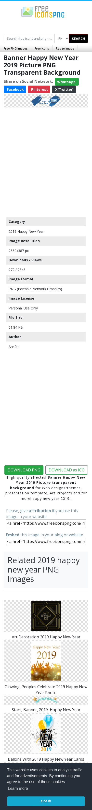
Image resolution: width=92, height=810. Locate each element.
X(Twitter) (64, 89)
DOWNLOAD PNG (24, 470)
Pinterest (39, 89)
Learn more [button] (18, 788)
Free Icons (42, 48)
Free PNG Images (15, 48)
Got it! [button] (46, 801)
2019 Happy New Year (26, 231)
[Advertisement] (46, 161)
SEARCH (78, 38)
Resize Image (65, 48)
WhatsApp (67, 81)
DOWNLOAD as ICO (67, 470)
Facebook (15, 89)
